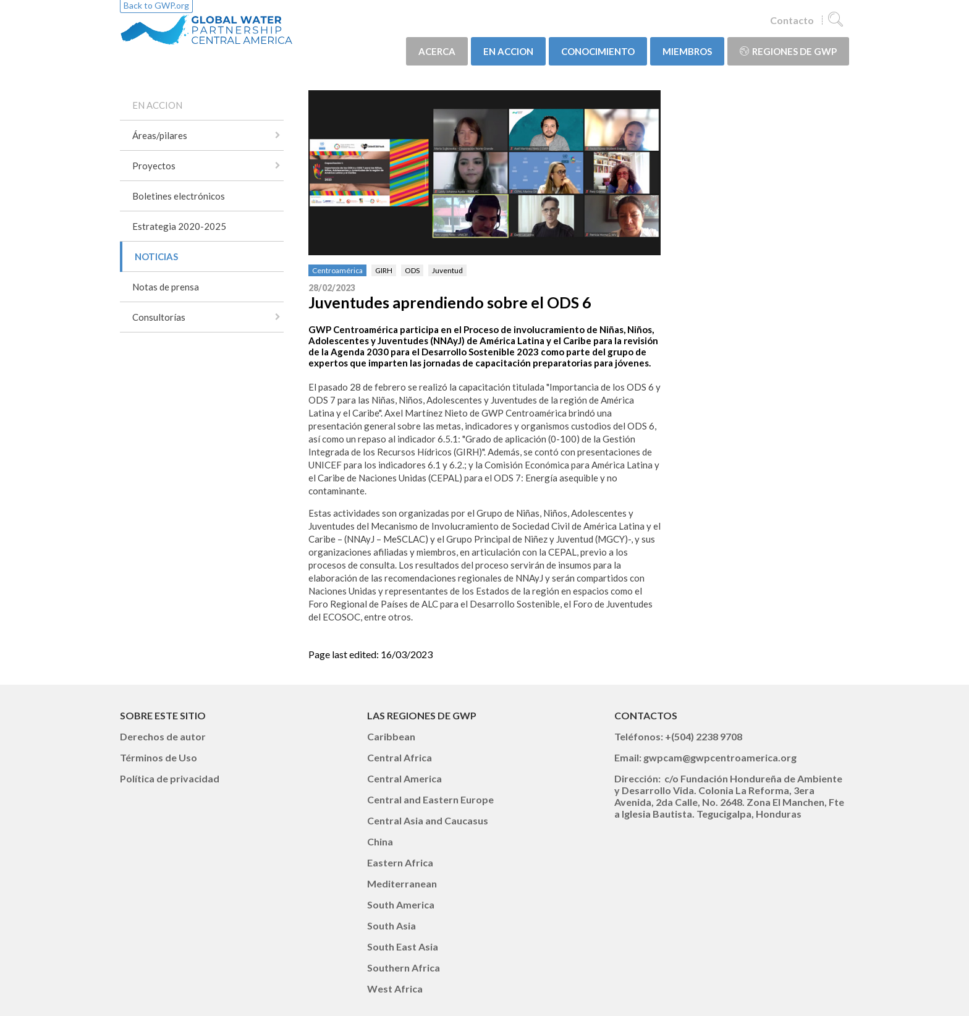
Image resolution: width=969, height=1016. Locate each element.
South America (400, 904)
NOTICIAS (156, 256)
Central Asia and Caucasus (427, 820)
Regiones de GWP (788, 51)
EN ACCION (508, 51)
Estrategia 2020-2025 (179, 226)
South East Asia (402, 946)
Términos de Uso (158, 757)
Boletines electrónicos (178, 195)
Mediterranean (402, 883)
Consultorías (158, 317)
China (380, 841)
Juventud (447, 270)
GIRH (383, 270)
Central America (404, 778)
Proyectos (154, 165)
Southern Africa (403, 967)
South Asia (391, 925)
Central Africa (399, 757)
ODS (412, 270)
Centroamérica (337, 270)
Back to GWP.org (156, 5)
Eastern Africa (400, 862)
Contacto (792, 20)
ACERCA (436, 51)
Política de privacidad (169, 778)
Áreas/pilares (159, 135)
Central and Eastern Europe (430, 799)
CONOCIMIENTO (598, 51)
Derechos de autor (163, 736)
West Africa (395, 988)
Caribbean (391, 736)
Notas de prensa (165, 286)
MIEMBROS (687, 51)
